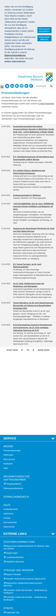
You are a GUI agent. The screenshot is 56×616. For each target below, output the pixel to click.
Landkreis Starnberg (15, 585)
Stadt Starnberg (13, 550)
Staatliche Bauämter (15, 482)
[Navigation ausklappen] (2, 87)
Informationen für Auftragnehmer (16, 399)
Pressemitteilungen (12, 371)
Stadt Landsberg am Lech (17, 542)
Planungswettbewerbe (13, 409)
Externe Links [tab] (15, 454)
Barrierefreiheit (10, 443)
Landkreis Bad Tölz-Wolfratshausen (22, 572)
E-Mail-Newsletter (46, 103)
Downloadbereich (16, 417)
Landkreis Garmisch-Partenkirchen (21, 576)
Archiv (15, 113)
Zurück (22, 350)
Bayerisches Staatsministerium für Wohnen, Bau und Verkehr (26, 467)
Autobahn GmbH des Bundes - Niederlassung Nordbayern (25, 519)
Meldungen (8, 375)
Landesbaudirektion (15, 478)
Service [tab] (9, 359)
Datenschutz (9, 447)
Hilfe (6, 425)
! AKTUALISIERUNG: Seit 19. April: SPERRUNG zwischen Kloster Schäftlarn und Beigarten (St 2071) (33, 206)
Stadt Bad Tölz (12, 533)
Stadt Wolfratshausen (15, 559)
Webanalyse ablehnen (44, 38)
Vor (33, 350)
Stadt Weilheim (13, 555)
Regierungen (12, 473)
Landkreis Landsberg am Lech (19, 581)
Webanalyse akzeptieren (44, 30)
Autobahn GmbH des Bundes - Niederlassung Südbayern (25, 512)
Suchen (51, 86)
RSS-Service (9, 380)
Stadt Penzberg (13, 546)
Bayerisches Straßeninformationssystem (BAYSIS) (22, 505)
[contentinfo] (22, 86)
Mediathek (8, 384)
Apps (5, 388)
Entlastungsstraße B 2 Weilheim (27, 195)
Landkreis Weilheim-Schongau (20, 589)
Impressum (8, 434)
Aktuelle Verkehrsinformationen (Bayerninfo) (26, 499)
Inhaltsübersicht (10, 430)
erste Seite (12, 350)
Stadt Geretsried (13, 537)
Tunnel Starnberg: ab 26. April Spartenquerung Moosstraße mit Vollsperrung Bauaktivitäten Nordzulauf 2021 (33, 305)
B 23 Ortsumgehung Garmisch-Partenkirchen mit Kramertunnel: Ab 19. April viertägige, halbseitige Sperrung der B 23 (32, 327)
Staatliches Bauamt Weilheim (20, 597)
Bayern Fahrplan (13, 495)
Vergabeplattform (14, 404)
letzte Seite (43, 350)
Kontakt (6, 438)
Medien (8, 367)
